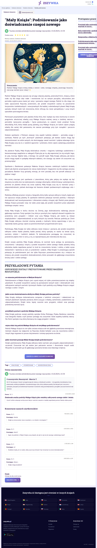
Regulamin (51, 529)
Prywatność (51, 526)
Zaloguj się (89, 2)
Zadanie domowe (20, 38)
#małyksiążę (15, 365)
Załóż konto (76, 526)
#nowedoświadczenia (44, 365)
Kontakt (50, 524)
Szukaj (90, 4)
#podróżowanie (28, 365)
